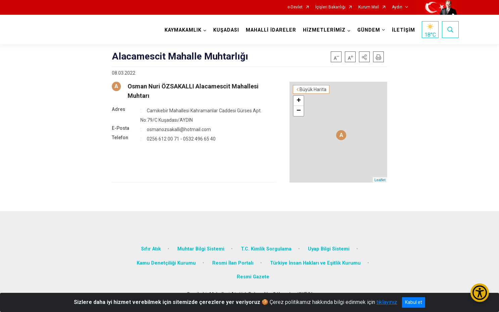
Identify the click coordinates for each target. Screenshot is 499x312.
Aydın (397, 7)
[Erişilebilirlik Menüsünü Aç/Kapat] (479, 292)
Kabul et (413, 302)
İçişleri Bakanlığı (330, 7)
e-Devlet (295, 7)
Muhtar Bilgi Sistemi (200, 249)
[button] (364, 56)
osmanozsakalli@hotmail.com (179, 129)
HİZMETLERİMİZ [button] (324, 30)
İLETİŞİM (403, 30)
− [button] (299, 111)
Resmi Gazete (253, 277)
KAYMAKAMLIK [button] (183, 30)
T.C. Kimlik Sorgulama (266, 249)
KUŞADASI (226, 30)
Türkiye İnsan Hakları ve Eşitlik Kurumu (315, 263)
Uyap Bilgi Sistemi (329, 249)
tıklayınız (386, 302)
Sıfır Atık (151, 249)
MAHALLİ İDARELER (271, 30)
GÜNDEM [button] (368, 30)
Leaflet (379, 180)
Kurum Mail (368, 7)
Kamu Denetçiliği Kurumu (166, 263)
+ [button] (299, 101)
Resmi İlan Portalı (233, 263)
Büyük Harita (313, 89)
